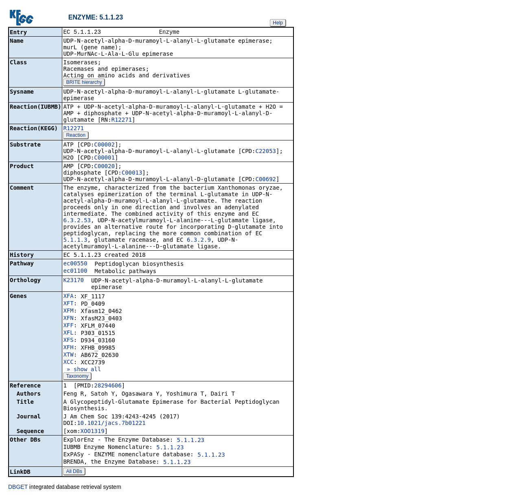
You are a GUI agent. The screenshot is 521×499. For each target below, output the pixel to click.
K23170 (73, 281)
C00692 (265, 180)
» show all (82, 370)
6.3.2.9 (199, 240)
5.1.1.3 (75, 240)
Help (278, 23)
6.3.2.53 (76, 221)
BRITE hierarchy (84, 83)
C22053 (265, 152)
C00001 (104, 158)
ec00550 (75, 264)
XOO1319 (93, 432)
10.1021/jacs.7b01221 (111, 423)
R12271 (121, 120)
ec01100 (75, 271)
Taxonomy (77, 377)
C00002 (104, 145)
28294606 (107, 386)
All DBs (74, 472)
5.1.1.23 (190, 441)
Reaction (75, 136)
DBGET (18, 487)
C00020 (104, 167)
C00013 (132, 173)
